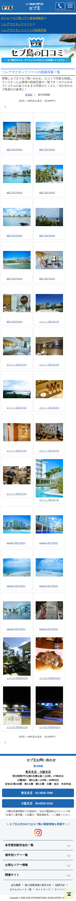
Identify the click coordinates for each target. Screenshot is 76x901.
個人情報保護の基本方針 (38, 885)
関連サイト (12, 874)
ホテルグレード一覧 (21, 889)
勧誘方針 (60, 885)
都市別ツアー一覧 (16, 855)
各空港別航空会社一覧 (19, 845)
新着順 (28, 95)
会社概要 (16, 885)
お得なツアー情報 (16, 864)
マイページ (60, 889)
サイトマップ (43, 889)
